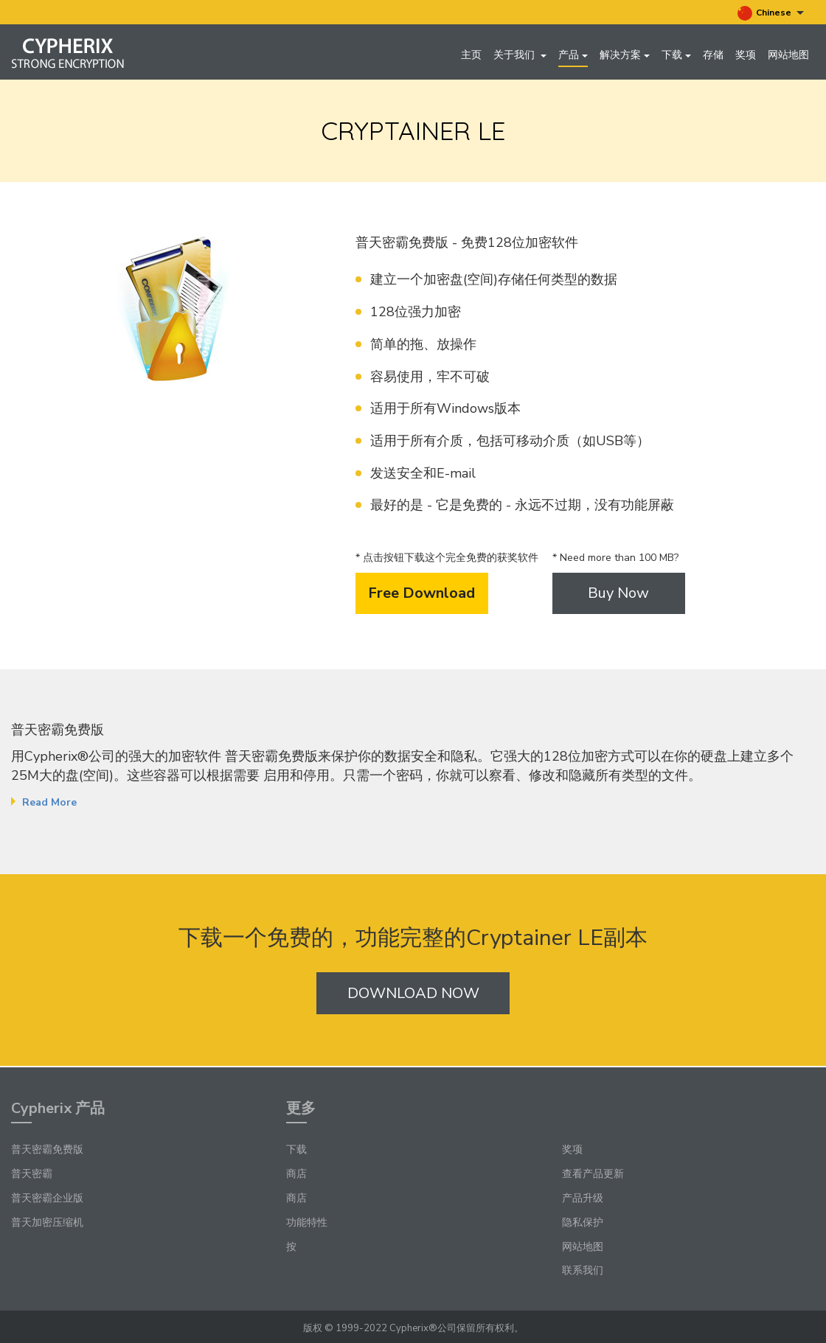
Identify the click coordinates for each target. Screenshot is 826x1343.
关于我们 (519, 55)
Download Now (413, 995)
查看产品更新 (593, 1175)
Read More (49, 805)
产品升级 (582, 1198)
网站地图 (788, 55)
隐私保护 (582, 1222)
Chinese (771, 13)
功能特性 (306, 1222)
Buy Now (618, 595)
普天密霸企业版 (47, 1198)
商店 (296, 1175)
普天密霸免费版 (47, 1150)
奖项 (745, 55)
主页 (471, 55)
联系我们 (582, 1271)
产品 (573, 55)
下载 (676, 55)
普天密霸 (31, 1175)
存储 (713, 55)
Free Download (421, 595)
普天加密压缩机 (47, 1222)
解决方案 (625, 55)
